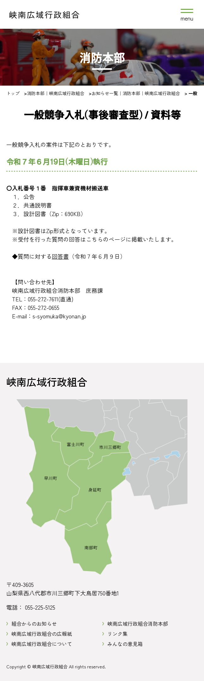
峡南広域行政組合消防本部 (137, 623)
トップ (13, 93)
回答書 (60, 256)
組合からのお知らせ (34, 623)
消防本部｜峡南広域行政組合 (55, 93)
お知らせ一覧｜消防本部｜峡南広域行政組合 (136, 93)
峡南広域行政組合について (41, 644)
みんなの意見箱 (125, 644)
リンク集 (117, 633)
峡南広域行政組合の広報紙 (41, 633)
